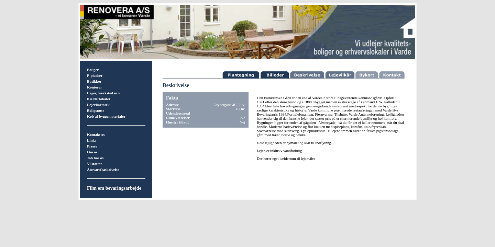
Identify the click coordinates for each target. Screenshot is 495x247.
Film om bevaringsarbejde (114, 188)
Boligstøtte (95, 110)
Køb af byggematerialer (106, 116)
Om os (92, 152)
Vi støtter (94, 164)
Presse (92, 146)
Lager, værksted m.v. (104, 93)
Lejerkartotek (98, 105)
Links (91, 140)
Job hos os (95, 158)
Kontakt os (96, 134)
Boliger (93, 70)
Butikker (94, 81)
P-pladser (94, 75)
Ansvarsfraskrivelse (103, 169)
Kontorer (94, 87)
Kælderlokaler (98, 99)
